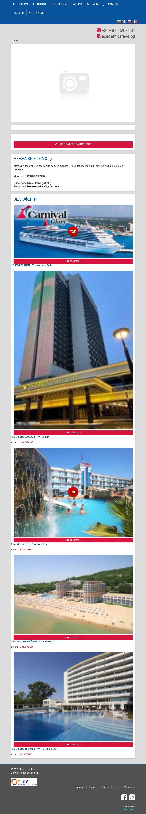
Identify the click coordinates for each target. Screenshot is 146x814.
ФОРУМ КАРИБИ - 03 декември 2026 (31, 265)
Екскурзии (58, 4)
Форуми (93, 4)
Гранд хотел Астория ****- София (30, 437)
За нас (92, 787)
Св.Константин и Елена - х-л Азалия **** (34, 641)
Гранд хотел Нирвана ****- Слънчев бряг (34, 749)
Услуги (18, 12)
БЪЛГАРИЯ (20, 4)
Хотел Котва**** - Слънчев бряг (29, 544)
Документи (111, 4)
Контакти (36, 12)
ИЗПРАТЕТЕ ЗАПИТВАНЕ (73, 144)
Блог (116, 787)
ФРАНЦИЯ (39, 4)
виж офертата (73, 261)
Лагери (76, 4)
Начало (14, 41)
